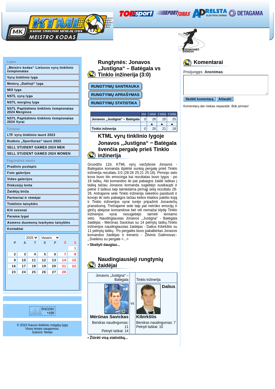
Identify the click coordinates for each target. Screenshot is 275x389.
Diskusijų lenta (19, 185)
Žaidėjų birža (18, 191)
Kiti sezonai (17, 210)
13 (54, 260)
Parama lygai (18, 216)
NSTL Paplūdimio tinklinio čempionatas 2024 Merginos (41, 110)
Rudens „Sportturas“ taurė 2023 (34, 141)
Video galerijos (20, 179)
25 (34, 272)
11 (34, 260)
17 (24, 266)
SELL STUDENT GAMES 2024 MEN (36, 147)
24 (24, 272)
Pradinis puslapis (22, 166)
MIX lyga (14, 90)
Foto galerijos (18, 173)
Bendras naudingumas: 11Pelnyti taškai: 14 (109, 308)
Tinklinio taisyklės (22, 204)
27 (54, 272)
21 (64, 266)
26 (44, 272)
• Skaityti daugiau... (104, 245)
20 (54, 266)
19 (44, 266)
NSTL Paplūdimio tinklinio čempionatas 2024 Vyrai (41, 120)
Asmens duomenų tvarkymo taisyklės (38, 222)
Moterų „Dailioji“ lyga (25, 83)
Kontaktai (15, 228)
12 (44, 260)
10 (24, 260)
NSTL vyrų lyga (20, 96)
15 (74, 260)
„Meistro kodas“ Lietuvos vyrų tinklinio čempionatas (41, 69)
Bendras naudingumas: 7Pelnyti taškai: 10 (156, 306)
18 (34, 266)
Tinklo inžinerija (104, 128)
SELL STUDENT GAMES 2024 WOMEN (39, 153)
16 (14, 266)
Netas (48, 332)
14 (64, 260)
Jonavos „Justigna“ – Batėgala (116, 119)
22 (74, 266)
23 (14, 272)
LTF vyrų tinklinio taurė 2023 (31, 135)
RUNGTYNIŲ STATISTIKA (114, 103)
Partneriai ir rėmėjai (24, 197)
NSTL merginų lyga (23, 102)
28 (64, 272)
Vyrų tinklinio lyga (22, 77)
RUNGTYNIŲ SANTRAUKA (115, 86)
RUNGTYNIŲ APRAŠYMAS (115, 94)
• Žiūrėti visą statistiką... (108, 338)
